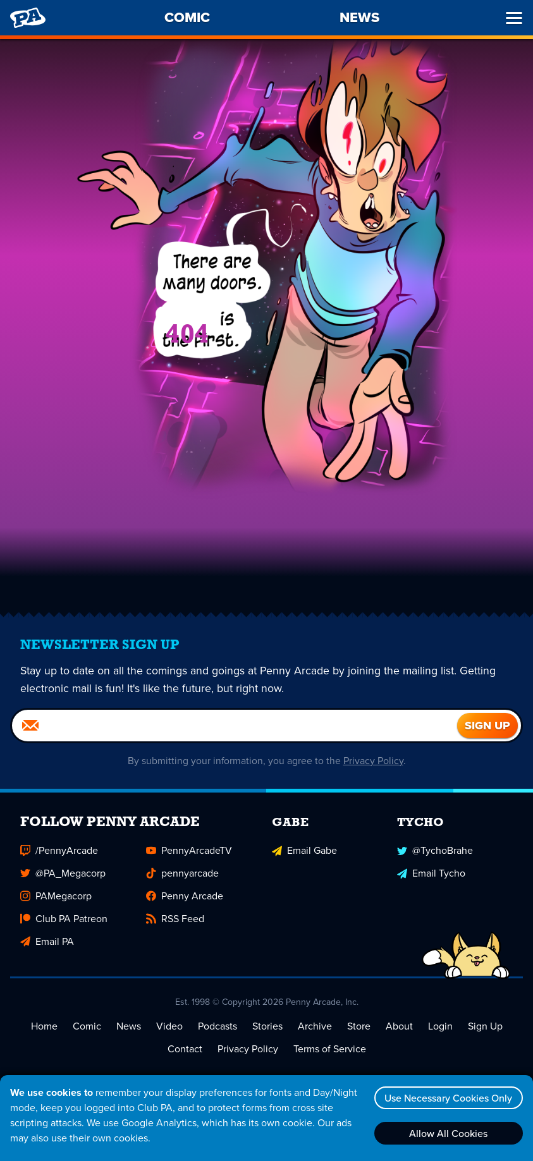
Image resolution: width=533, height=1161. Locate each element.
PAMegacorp (56, 896)
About (399, 1026)
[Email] (234, 725)
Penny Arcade (184, 896)
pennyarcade (182, 873)
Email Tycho (431, 873)
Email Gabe (304, 850)
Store (359, 1026)
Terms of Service (329, 1049)
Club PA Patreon (63, 918)
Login (440, 1026)
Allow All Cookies (447, 1133)
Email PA (47, 941)
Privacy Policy (373, 760)
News (128, 1026)
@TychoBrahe (435, 850)
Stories (267, 1026)
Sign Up (485, 1026)
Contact (185, 1049)
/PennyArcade (59, 850)
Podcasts (217, 1026)
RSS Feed (175, 918)
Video (169, 1026)
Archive (315, 1026)
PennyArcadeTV (189, 850)
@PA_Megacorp (63, 873)
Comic (87, 1026)
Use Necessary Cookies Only (448, 1098)
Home (44, 1026)
